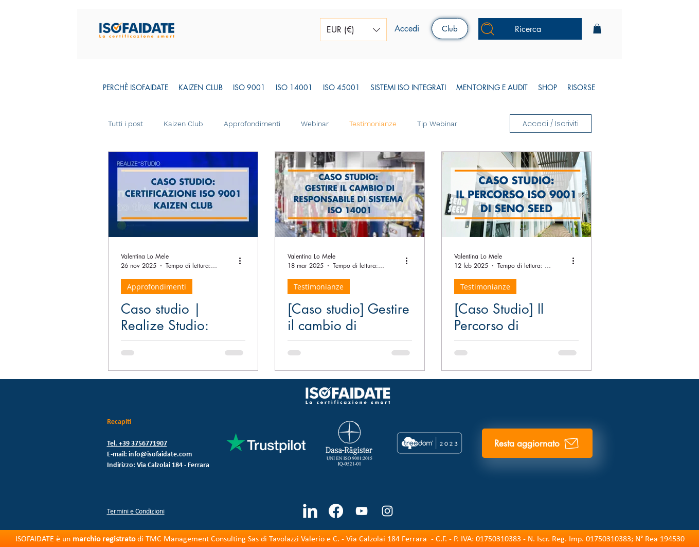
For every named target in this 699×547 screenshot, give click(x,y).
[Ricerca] (530, 29)
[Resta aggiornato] (537, 443)
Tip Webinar (437, 123)
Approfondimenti (252, 123)
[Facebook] (336, 511)
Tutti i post (125, 123)
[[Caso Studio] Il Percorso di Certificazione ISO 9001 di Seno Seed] (516, 194)
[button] (353, 29)
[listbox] (353, 29)
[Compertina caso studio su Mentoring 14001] (349, 194)
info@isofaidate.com (160, 454)
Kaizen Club (183, 123)
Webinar (315, 123)
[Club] (450, 28)
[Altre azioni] (244, 260)
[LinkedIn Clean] (310, 511)
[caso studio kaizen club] (183, 194)
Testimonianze (373, 123)
